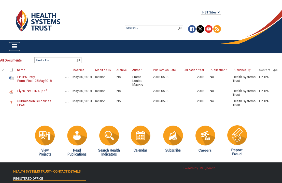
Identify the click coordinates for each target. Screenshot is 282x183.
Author (137, 70)
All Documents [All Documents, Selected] (11, 60)
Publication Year (192, 70)
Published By (241, 70)
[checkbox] (3, 70)
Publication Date (164, 70)
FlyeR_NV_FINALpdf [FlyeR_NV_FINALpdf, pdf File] (32, 91)
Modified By (103, 70)
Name (21, 70)
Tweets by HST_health (199, 168)
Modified (78, 70)
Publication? (218, 70)
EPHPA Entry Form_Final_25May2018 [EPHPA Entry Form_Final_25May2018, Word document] (34, 79)
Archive (122, 70)
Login (4, 8)
